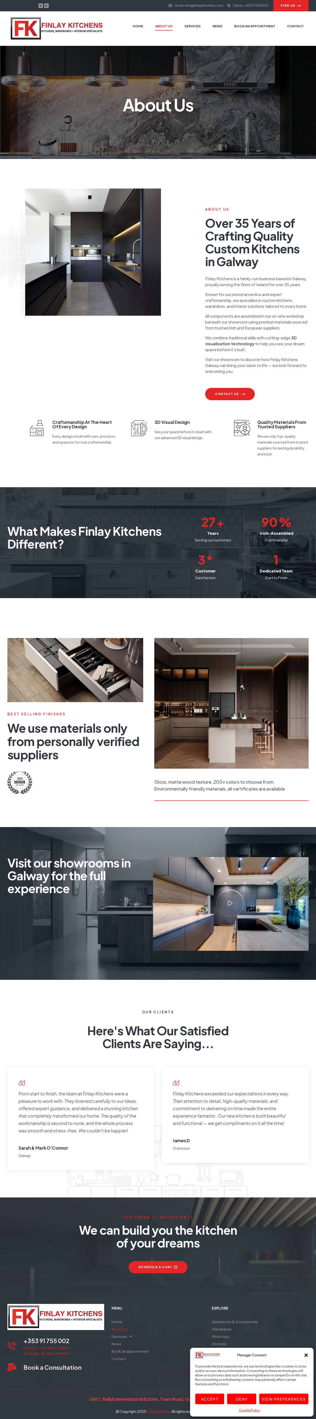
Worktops (220, 1336)
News (116, 1343)
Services (123, 1336)
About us (119, 1329)
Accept (210, 1399)
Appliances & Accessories (235, 1321)
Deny (242, 1399)
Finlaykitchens (158, 1411)
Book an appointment (130, 1351)
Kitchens (219, 1343)
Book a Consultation (52, 1367)
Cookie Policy (249, 1410)
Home (117, 1321)
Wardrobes (222, 1329)
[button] (306, 1355)
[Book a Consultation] (11, 1367)
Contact (119, 1358)
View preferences (284, 1399)
